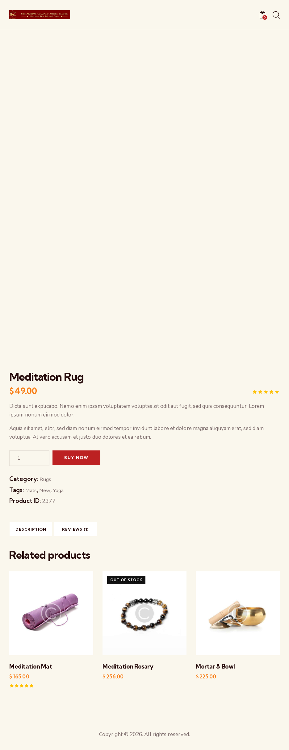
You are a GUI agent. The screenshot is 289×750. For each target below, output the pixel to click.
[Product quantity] (29, 458)
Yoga (60, 490)
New (46, 490)
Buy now (80, 458)
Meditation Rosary (127, 669)
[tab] (39, 530)
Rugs (46, 479)
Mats (31, 490)
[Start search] (276, 15)
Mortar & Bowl (214, 669)
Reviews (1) (99, 530)
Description (39, 530)
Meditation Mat (29, 669)
